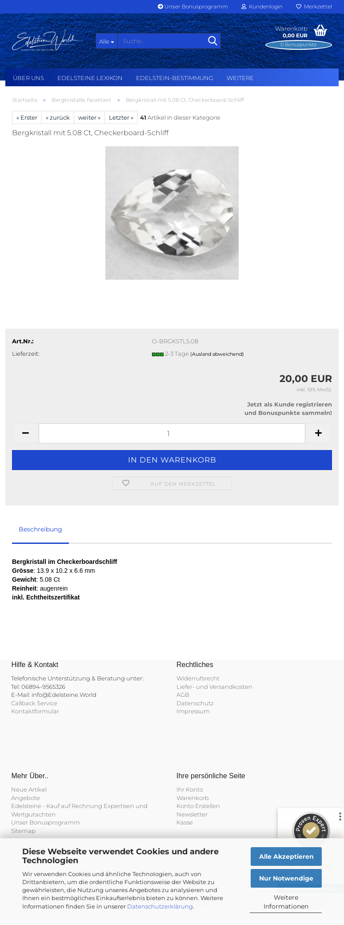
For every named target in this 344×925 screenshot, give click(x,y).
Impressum (193, 711)
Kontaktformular (35, 711)
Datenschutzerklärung (160, 906)
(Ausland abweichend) (217, 354)
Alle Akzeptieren (286, 857)
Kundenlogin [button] (262, 6)
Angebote (25, 797)
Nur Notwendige (286, 878)
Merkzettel (314, 6)
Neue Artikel (29, 789)
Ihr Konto (189, 789)
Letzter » (121, 117)
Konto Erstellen (198, 805)
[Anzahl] (172, 433)
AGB (182, 694)
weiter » (89, 117)
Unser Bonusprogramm (193, 6)
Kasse (184, 822)
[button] (25, 433)
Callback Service (34, 703)
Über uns (28, 77)
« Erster (26, 117)
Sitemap (23, 830)
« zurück (58, 117)
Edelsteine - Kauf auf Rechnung (56, 805)
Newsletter (192, 814)
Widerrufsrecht (198, 678)
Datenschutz (195, 703)
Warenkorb (192, 797)
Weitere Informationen (286, 901)
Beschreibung (40, 529)
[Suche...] (107, 41)
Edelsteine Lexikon (90, 77)
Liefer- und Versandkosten (214, 686)
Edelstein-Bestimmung (174, 77)
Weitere (240, 77)
